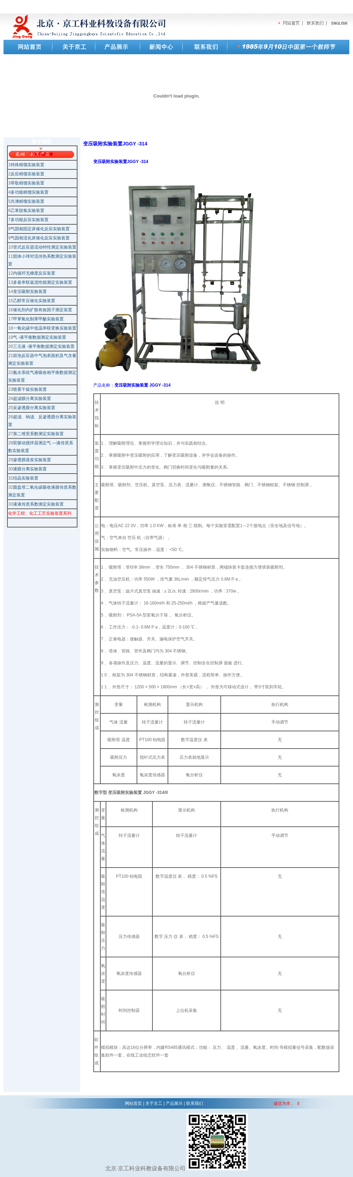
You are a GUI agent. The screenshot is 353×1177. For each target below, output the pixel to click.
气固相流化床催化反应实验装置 (40, 238)
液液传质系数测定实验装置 (38, 504)
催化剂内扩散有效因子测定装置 (42, 309)
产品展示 (174, 1103)
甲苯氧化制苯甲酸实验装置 (38, 319)
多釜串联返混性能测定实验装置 (42, 282)
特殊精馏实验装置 (27, 164)
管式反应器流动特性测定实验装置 (44, 247)
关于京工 (153, 1103)
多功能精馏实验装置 (30, 192)
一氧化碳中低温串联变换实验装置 (44, 328)
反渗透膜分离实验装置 (34, 407)
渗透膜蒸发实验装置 (32, 459)
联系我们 (194, 1103)
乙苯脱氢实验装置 (27, 210)
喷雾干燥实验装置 (30, 389)
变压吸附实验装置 (30, 291)
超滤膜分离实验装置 (32, 398)
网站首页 (133, 1103)
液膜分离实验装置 (30, 469)
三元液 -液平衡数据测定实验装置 (44, 346)
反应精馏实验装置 (27, 173)
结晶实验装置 (25, 478)
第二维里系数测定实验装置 (38, 433)
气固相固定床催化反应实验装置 (40, 228)
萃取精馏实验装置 (27, 183)
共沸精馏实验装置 (27, 201)
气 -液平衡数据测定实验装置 (39, 337)
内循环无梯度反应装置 (34, 273)
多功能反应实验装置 (30, 219)
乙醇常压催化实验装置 (34, 300)
